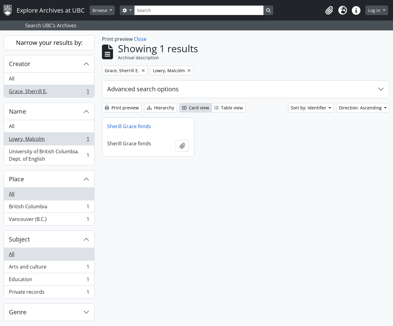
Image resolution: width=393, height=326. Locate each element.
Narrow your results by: (49, 42)
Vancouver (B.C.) (49, 220)
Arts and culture (49, 268)
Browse (100, 10)
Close (140, 39)
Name (17, 111)
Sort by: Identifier (309, 108)
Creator (19, 64)
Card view (195, 108)
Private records (49, 293)
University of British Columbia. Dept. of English (49, 155)
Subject (19, 239)
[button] (329, 10)
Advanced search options (143, 89)
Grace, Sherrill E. (49, 92)
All (11, 78)
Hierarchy (160, 108)
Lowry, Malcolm (49, 140)
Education (49, 281)
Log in (375, 10)
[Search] (199, 10)
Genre (17, 312)
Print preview (122, 108)
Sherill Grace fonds (129, 126)
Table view (228, 108)
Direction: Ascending (361, 108)
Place (16, 179)
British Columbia (49, 208)
